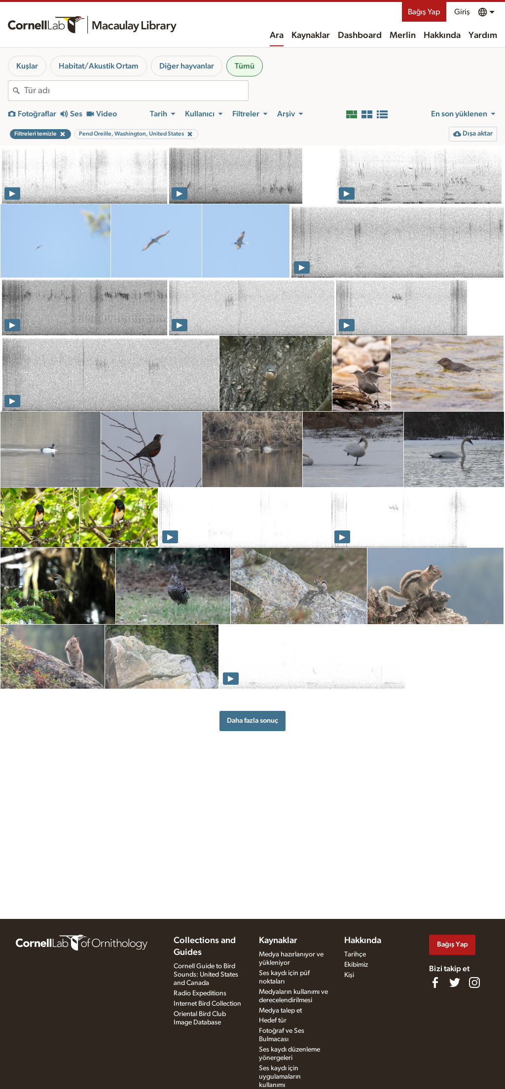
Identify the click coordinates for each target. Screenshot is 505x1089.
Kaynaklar (310, 35)
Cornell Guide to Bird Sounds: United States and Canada (206, 974)
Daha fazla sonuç (252, 720)
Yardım (483, 35)
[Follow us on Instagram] (474, 982)
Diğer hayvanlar (186, 66)
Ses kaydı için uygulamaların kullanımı (280, 1077)
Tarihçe (355, 954)
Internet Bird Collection (207, 1003)
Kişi (349, 975)
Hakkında (442, 35)
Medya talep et (280, 1010)
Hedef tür (273, 1020)
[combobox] (136, 91)
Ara (277, 35)
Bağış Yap (424, 12)
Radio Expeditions (200, 993)
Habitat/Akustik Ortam (99, 66)
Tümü (244, 66)
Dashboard (360, 35)
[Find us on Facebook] (435, 982)
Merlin (403, 35)
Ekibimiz (356, 964)
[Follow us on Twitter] (455, 982)
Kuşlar (27, 66)
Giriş (462, 12)
